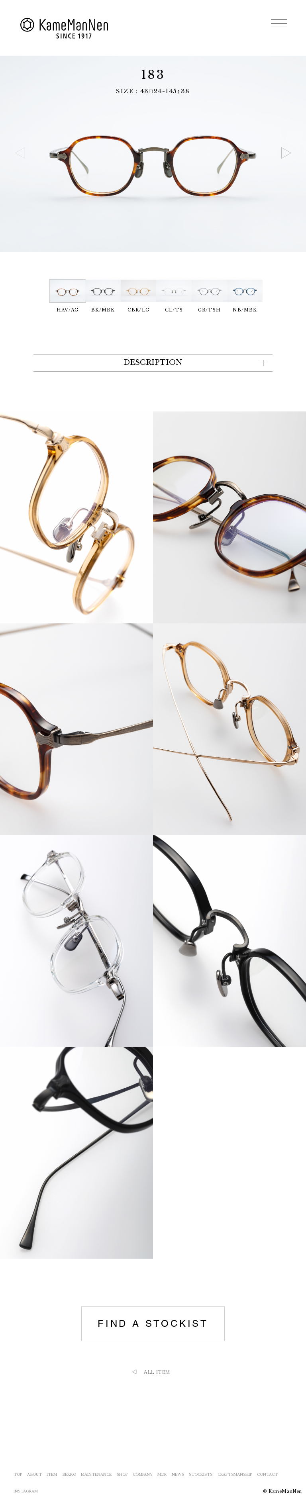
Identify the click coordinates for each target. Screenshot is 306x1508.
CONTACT (267, 1474)
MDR (162, 1474)
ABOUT (34, 1474)
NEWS (178, 1474)
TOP (18, 1474)
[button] (286, 153)
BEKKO (69, 1474)
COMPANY (143, 1474)
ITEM (52, 1474)
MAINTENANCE (96, 1474)
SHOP (122, 1474)
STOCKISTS (200, 1474)
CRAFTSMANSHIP (235, 1474)
